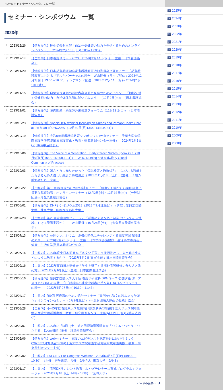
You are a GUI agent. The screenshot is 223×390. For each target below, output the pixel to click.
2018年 (177, 65)
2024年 (177, 18)
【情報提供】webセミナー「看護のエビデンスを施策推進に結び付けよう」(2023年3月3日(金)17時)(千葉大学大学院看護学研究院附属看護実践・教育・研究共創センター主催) (86, 343)
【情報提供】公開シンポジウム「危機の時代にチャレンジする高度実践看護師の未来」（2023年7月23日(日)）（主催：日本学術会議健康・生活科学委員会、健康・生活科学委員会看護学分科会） (86, 240)
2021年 (177, 41)
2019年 (177, 57)
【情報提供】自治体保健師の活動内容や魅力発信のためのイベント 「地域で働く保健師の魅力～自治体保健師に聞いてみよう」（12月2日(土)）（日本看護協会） (86, 97)
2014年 (177, 96)
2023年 (177, 26)
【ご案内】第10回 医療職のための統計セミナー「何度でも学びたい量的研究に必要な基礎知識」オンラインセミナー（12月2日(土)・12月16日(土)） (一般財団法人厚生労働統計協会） (86, 192)
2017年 (177, 73)
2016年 (177, 81)
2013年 (177, 104)
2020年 (177, 49)
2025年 (177, 10)
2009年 (177, 135)
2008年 (177, 143)
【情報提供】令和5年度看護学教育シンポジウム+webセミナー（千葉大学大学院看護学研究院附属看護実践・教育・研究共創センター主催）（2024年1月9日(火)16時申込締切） (86, 140)
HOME (8, 3)
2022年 (177, 34)
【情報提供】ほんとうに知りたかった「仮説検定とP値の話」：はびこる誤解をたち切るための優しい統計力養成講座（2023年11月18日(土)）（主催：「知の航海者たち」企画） (86, 175)
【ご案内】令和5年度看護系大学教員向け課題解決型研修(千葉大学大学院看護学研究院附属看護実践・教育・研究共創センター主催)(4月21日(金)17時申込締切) (86, 313)
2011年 (177, 120)
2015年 (177, 88)
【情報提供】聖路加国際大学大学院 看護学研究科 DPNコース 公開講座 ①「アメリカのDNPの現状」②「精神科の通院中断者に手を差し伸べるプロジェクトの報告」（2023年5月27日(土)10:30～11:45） (86, 283)
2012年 (177, 112)
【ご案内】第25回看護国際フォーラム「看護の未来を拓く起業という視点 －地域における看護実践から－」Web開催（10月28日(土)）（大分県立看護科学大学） (86, 222)
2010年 (177, 127)
